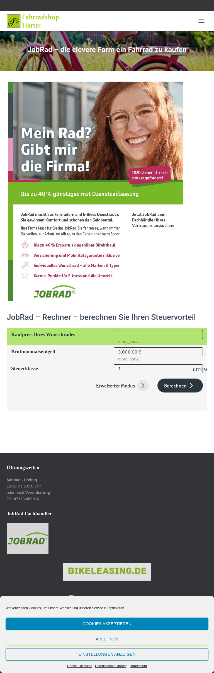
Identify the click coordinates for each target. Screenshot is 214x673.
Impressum (138, 666)
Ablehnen (107, 639)
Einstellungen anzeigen (106, 654)
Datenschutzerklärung (111, 666)
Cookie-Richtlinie (79, 666)
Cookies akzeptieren (107, 623)
